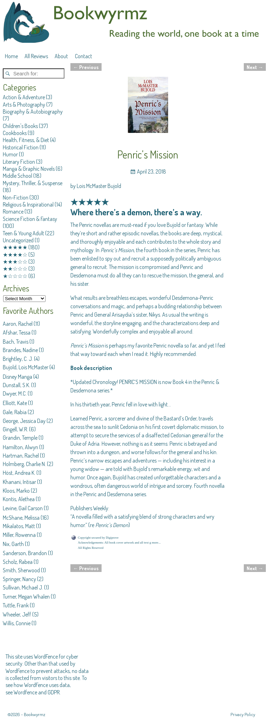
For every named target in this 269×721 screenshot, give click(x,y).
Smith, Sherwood (21, 570)
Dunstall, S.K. (16, 385)
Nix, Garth (13, 543)
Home (11, 56)
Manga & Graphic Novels (29, 168)
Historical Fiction (21, 147)
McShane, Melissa (21, 517)
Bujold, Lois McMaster (25, 367)
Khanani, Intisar (19, 481)
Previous (86, 67)
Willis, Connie (16, 623)
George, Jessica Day (24, 420)
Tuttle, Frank (16, 605)
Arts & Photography (24, 104)
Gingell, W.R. (15, 429)
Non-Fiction (15, 197)
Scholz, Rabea (18, 561)
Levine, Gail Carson (23, 508)
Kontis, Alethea (19, 499)
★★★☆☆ (15, 261)
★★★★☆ (15, 254)
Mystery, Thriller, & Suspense (32, 183)
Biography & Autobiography (33, 111)
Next (255, 67)
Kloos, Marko (16, 490)
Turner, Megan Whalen (26, 596)
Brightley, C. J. (18, 358)
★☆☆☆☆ (15, 275)
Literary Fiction (19, 161)
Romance (13, 211)
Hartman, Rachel (21, 455)
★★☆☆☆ (15, 268)
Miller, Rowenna (19, 534)
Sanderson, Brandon (25, 553)
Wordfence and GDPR (37, 692)
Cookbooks (15, 132)
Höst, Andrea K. (19, 472)
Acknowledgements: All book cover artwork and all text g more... (119, 542)
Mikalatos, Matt (19, 526)
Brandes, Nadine (20, 349)
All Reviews (36, 56)
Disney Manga (17, 376)
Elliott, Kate (15, 402)
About (61, 56)
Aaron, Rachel (18, 323)
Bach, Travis (15, 341)
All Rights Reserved (90, 548)
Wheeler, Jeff (17, 614)
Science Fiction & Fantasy (30, 218)
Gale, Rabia (15, 412)
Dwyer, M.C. (15, 393)
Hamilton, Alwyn (20, 447)
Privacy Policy (242, 714)
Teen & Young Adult (23, 233)
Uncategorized (18, 240)
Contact (83, 56)
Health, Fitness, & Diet (26, 139)
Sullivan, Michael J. (23, 587)
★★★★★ (15, 247)
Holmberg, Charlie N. (24, 463)
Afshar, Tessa (16, 332)
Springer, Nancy (19, 578)
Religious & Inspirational (28, 204)
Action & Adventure (24, 97)
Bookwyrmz (34, 714)
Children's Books (20, 125)
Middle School (17, 175)
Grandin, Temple (20, 437)
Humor (10, 154)
